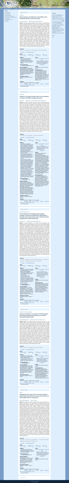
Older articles (22, 477)
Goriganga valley (32, 347)
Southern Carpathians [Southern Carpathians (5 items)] (56, 30)
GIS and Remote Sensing (8, 16)
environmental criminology (43, 439)
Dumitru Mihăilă (34, 100)
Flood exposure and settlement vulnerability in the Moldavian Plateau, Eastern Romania (33, 17)
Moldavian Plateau (43, 50)
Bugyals (40, 347)
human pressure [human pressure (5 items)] (55, 22)
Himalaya (37, 347)
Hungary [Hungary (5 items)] (59, 22)
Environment (6, 14)
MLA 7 (42, 59)
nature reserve (45, 259)
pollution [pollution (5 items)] (61, 24)
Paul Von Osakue (34, 400)
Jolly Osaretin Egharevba (24, 400)
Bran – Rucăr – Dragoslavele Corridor (26, 259)
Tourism (6, 20)
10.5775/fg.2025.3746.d (30, 52)
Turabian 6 (46, 58)
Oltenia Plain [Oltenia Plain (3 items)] (58, 24)
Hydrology (6, 18)
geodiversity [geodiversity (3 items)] (62, 19)
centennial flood (27, 50)
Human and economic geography (10, 17)
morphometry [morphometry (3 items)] (54, 24)
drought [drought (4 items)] (53, 18)
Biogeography (7, 12)
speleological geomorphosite (30, 260)
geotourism (22, 260)
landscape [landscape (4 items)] (56, 23)
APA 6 (36, 58)
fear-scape (22, 439)
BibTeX (43, 64)
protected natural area (38, 259)
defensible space (34, 441)
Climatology (6, 13)
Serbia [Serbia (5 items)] (63, 29)
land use (21, 347)
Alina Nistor (22, 100)
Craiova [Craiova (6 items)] (53, 17)
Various (6, 21)
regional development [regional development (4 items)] (60, 25)
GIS (39, 50)
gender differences (34, 439)
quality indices (22, 135)
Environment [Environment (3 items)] (56, 18)
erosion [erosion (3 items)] (60, 18)
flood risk (22, 50)
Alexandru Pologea (30, 221)
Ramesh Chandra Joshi (40, 319)
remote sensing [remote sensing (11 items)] (56, 26)
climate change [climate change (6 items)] (55, 16)
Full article (22, 52)
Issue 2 (26, 12)
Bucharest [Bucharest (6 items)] (59, 15)
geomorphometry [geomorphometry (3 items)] (59, 21)
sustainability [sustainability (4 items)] (62, 30)
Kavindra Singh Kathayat (24, 319)
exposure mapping (34, 50)
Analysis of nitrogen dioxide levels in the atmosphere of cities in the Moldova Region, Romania (34, 97)
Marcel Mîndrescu (39, 21)
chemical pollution (29, 135)
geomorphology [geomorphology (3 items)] (54, 21)
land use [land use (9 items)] (60, 23)
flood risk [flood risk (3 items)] (58, 19)
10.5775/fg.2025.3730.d (30, 443)
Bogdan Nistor (28, 100)
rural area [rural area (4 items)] (56, 29)
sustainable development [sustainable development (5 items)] (56, 31)
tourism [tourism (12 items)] (54, 32)
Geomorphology (7, 15)
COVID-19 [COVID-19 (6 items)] (60, 16)
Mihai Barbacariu (32, 21)
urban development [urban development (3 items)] (59, 32)
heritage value (39, 260)
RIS (40, 64)
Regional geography (8, 19)
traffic (34, 135)
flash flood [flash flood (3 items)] (55, 19)
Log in (53, 37)
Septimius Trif (22, 221)
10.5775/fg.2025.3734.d (30, 349)
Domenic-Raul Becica (23, 21)
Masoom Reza (32, 319)
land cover (26, 347)
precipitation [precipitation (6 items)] (54, 25)
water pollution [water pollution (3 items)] (61, 33)
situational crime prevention (25, 441)
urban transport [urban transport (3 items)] (56, 33)
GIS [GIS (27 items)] (63, 21)
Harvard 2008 (40, 58)
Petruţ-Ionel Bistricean (42, 100)
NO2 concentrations (39, 135)
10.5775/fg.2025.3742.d (30, 137)
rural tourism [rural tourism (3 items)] (59, 29)
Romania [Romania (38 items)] (55, 28)
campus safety (27, 439)
